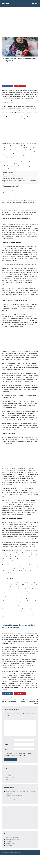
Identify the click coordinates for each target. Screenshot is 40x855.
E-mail (6, 744)
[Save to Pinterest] (20, 86)
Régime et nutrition (10, 777)
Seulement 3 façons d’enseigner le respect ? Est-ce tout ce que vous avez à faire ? (19, 181)
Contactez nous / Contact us (12, 772)
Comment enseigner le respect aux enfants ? (13, 178)
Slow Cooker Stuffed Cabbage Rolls (13, 795)
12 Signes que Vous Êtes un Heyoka (13, 797)
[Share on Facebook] (7, 86)
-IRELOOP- (5, 3)
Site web (6, 749)
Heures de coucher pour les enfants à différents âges (23, 264)
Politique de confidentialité (12, 774)
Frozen (33, 230)
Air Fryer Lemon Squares (11, 799)
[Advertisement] (20, 22)
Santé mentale (9, 779)
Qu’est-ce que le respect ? (9, 176)
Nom (5, 740)
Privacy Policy (8, 775)
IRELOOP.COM (5, 64)
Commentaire (7, 718)
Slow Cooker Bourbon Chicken (12, 800)
